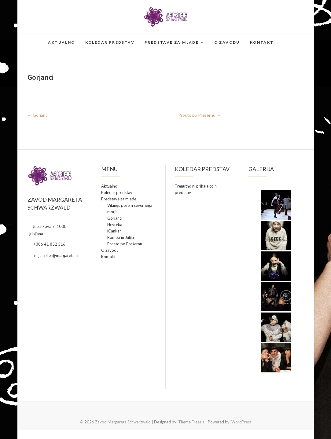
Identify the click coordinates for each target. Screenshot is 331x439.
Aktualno (61, 42)
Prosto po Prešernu (199, 115)
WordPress (241, 421)
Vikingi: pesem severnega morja (129, 208)
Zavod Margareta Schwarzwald (123, 421)
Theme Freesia (191, 421)
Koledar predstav (109, 42)
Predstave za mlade (172, 42)
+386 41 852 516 (46, 244)
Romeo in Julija (120, 237)
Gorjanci (38, 115)
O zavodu (227, 42)
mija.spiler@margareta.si (53, 255)
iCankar (114, 231)
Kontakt (262, 42)
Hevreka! (115, 224)
